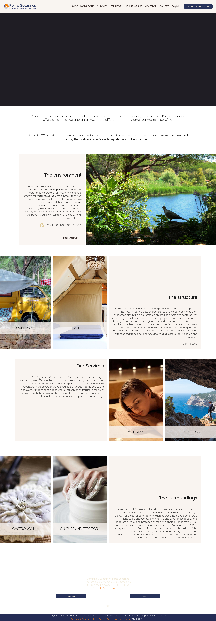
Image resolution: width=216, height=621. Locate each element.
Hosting (127, 619)
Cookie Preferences (110, 619)
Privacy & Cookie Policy (84, 619)
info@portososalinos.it (110, 588)
